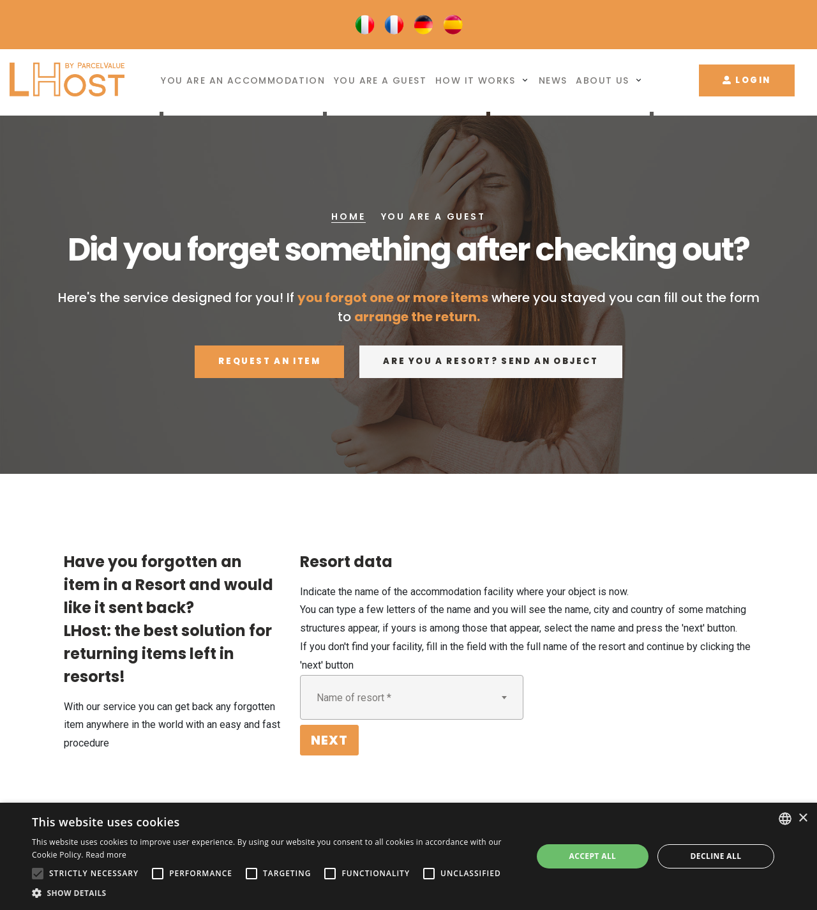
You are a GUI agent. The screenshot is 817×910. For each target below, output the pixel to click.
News (553, 80)
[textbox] (412, 698)
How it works (475, 80)
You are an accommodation (243, 80)
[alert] (408, 856)
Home (348, 216)
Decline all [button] (716, 856)
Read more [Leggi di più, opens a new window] (106, 854)
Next (329, 740)
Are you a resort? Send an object (490, 361)
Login (747, 80)
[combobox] (411, 697)
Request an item (269, 361)
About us (602, 80)
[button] (275, 893)
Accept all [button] (593, 856)
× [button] (802, 818)
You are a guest (380, 80)
